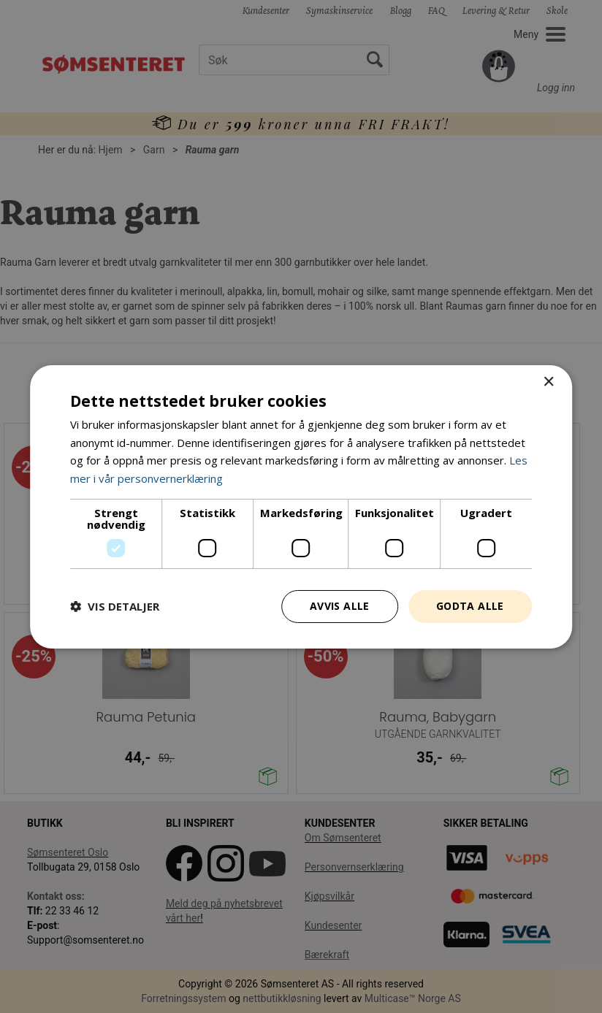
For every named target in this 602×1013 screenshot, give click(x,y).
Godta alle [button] (470, 606)
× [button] (548, 381)
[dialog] (301, 506)
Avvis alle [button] (340, 606)
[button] (114, 606)
